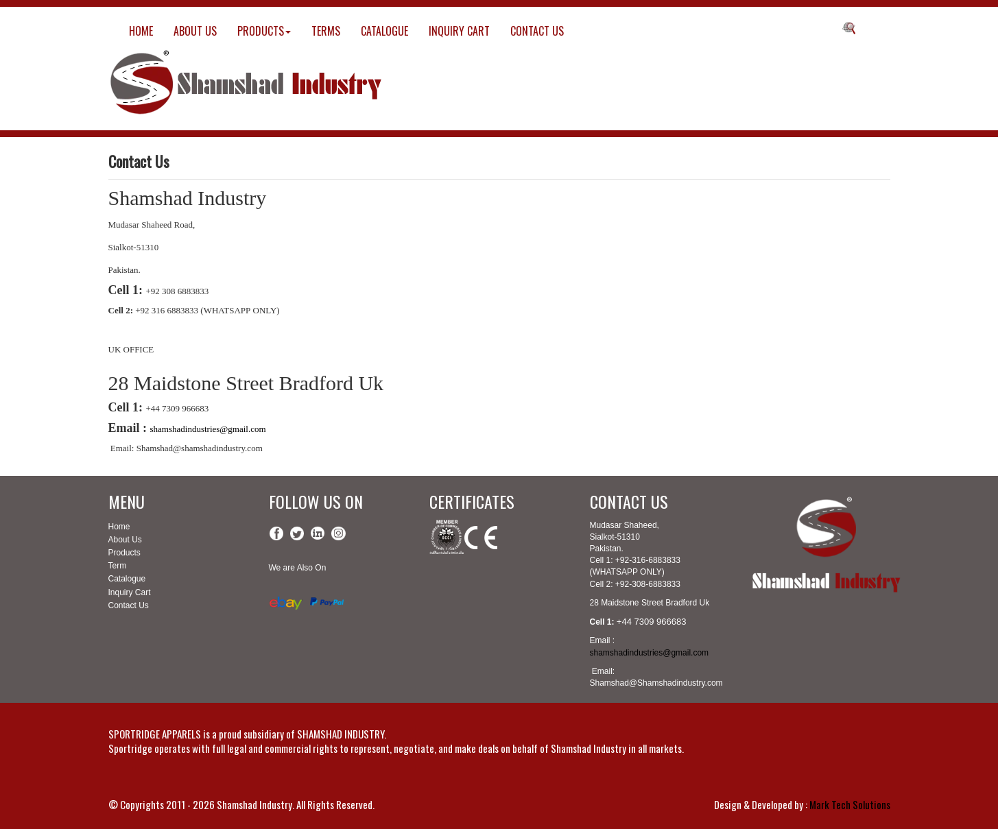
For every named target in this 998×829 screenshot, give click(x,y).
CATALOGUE (384, 31)
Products (124, 552)
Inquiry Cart (129, 592)
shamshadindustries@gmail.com (208, 429)
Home (119, 526)
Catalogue (127, 579)
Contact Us (128, 605)
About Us (125, 539)
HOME (141, 31)
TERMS (325, 31)
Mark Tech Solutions (849, 804)
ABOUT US (195, 31)
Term (117, 565)
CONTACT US (537, 31)
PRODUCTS (264, 31)
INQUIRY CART (459, 31)
